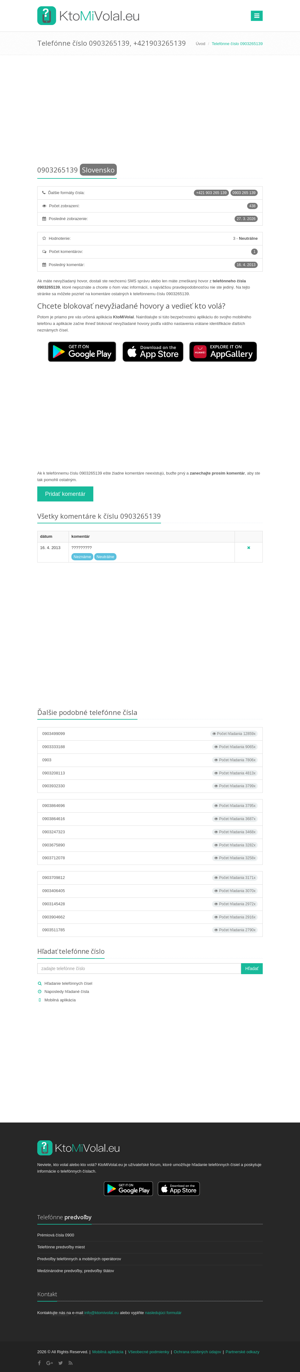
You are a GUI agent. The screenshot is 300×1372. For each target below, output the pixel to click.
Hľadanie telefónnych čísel (68, 983)
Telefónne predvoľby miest (61, 1247)
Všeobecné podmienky (148, 1351)
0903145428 (150, 904)
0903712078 (150, 858)
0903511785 (150, 930)
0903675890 (150, 845)
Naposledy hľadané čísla (66, 991)
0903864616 (150, 819)
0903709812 (150, 878)
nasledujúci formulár (163, 1312)
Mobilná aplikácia (60, 1000)
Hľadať (252, 968)
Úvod (200, 43)
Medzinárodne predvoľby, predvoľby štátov (75, 1270)
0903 (150, 760)
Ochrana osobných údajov (197, 1351)
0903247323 (150, 832)
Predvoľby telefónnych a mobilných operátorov (79, 1258)
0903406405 (150, 891)
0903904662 (150, 917)
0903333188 (150, 747)
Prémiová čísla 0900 (55, 1235)
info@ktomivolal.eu (101, 1312)
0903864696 (150, 806)
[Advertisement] (150, 111)
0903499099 (150, 734)
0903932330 (150, 786)
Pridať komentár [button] (65, 494)
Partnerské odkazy (243, 1351)
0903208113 (150, 773)
